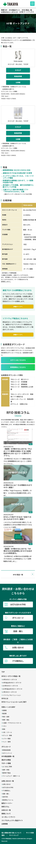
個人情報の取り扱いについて (12, 833)
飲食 (3, 729)
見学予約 (5, 797)
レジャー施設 (6, 738)
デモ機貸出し (6, 790)
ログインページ (7, 753)
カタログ (18, 70)
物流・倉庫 (5, 717)
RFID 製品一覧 (18, 574)
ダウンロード (6, 746)
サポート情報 (6, 763)
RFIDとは (5, 698)
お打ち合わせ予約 (7, 787)
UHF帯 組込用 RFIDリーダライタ (12, 689)
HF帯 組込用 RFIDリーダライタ (11, 683)
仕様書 (18, 82)
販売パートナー (7, 803)
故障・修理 (5, 770)
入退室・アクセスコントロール (11, 723)
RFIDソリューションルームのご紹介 (14, 702)
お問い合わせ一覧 (8, 781)
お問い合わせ (6, 784)
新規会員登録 (6, 750)
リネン (4, 726)
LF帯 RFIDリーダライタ (9, 692)
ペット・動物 (6, 742)
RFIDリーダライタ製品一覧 (11, 676)
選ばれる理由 (6, 760)
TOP (3, 672)
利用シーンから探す (8, 707)
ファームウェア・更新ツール (11, 776)
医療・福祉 (5, 720)
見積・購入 (5, 794)
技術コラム (5, 806)
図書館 (4, 710)
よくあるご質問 (7, 767)
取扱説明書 (18, 76)
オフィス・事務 (7, 735)
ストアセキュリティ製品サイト (12, 820)
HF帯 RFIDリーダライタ (9, 679)
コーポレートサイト (8, 817)
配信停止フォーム (7, 800)
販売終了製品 (6, 773)
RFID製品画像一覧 (8, 756)
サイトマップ (13, 835)
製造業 (4, 713)
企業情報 (5, 824)
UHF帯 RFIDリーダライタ (10, 686)
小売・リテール (7, 732)
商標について (6, 813)
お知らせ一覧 (6, 810)
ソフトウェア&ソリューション (11, 695)
